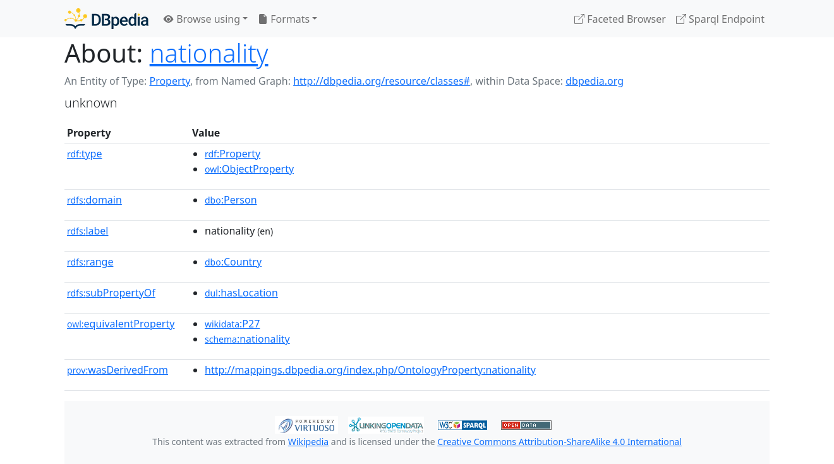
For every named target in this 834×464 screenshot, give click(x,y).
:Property (232, 154)
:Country (233, 262)
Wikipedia (308, 442)
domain (94, 200)
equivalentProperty (120, 324)
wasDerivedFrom (117, 370)
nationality (209, 52)
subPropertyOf (111, 293)
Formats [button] (284, 19)
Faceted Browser (620, 19)
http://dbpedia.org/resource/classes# (381, 81)
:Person (231, 200)
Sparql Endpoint (720, 19)
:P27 (232, 324)
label (88, 231)
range (90, 262)
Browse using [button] (202, 19)
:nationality (247, 339)
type (84, 154)
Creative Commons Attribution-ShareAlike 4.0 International (559, 442)
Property (169, 81)
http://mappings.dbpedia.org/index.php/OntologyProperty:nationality (370, 370)
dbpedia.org (594, 81)
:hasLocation (241, 293)
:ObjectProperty (249, 169)
